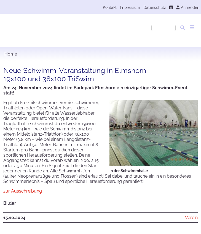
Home (10, 54)
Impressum (130, 7)
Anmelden (187, 7)
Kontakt (110, 7)
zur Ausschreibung (22, 191)
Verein (191, 217)
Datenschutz (154, 7)
